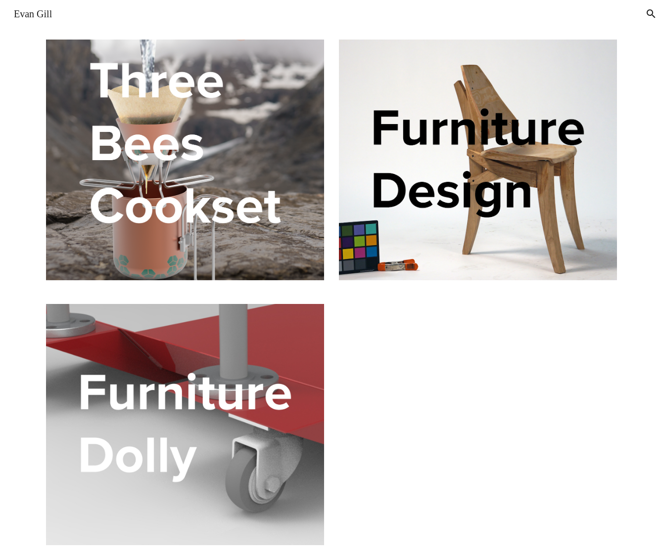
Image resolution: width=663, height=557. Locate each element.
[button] (651, 14)
